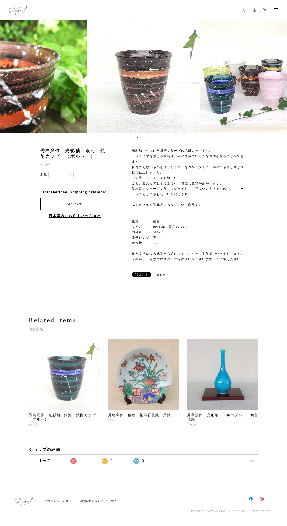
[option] (143, 76)
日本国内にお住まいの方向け (75, 216)
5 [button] (150, 137)
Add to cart (74, 204)
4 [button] (147, 137)
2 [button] (140, 137)
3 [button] (144, 137)
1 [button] (137, 137)
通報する (163, 275)
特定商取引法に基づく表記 (98, 501)
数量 (43, 174)
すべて (45, 461)
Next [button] (279, 76)
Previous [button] (7, 76)
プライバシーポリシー (60, 501)
